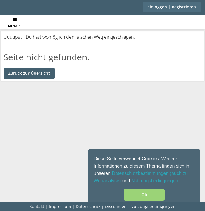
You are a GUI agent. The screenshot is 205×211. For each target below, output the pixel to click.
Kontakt (36, 206)
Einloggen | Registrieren (171, 7)
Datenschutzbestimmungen (141, 173)
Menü (14, 22)
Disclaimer (115, 206)
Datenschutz (88, 206)
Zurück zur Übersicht (29, 73)
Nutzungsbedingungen (154, 180)
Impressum (60, 206)
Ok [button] (144, 195)
